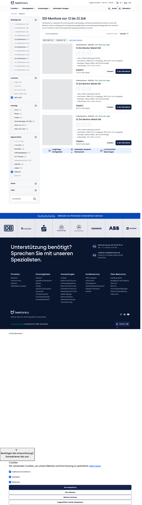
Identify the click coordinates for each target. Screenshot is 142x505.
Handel (38, 286)
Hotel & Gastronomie (43, 288)
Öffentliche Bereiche (68, 288)
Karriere (113, 286)
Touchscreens (16, 280)
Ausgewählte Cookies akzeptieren (70, 502)
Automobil (39, 291)
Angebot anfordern (95, 2)
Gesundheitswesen (43, 299)
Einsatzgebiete (27, 8)
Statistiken (14, 477)
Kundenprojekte (116, 278)
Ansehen (110, 71)
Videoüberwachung (68, 299)
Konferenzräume (67, 297)
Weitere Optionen (70, 497)
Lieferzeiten (90, 280)
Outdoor (64, 278)
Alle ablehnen (70, 492)
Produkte (14, 8)
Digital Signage (66, 294)
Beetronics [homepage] (19, 2)
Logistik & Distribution (44, 280)
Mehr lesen (95, 466)
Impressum (114, 294)
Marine (38, 283)
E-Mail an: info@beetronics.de (109, 252)
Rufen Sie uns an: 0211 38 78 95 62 (110, 245)
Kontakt (111, 2)
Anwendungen (43, 8)
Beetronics (15, 312)
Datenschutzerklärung (118, 291)
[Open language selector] (119, 2)
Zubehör (14, 283)
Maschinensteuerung (68, 286)
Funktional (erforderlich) (19, 472)
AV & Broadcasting (42, 297)
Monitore (14, 278)
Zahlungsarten (91, 283)
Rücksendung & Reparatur (95, 286)
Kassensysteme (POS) (69, 291)
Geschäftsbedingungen (119, 288)
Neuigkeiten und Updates (119, 280)
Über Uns (104, 2)
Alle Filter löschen (75, 40)
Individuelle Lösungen (61, 8)
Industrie (39, 278)
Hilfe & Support (91, 278)
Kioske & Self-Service (68, 280)
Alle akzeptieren (70, 487)
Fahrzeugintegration (68, 283)
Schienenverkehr (42, 294)
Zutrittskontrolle (67, 302)
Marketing (14, 482)
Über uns (113, 283)
